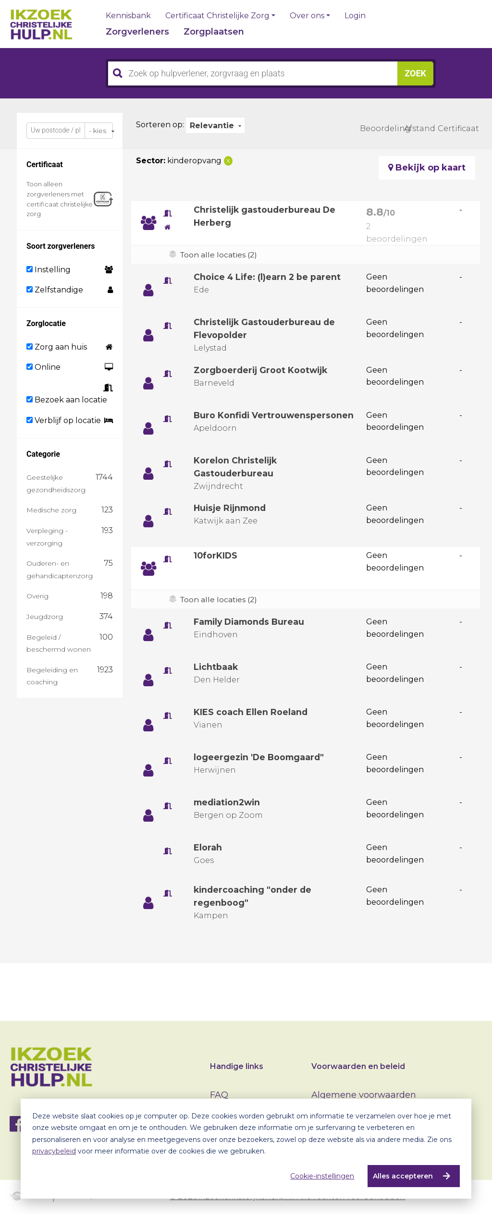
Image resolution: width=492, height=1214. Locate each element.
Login (355, 16)
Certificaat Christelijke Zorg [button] (217, 16)
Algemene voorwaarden (363, 1095)
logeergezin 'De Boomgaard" (260, 757)
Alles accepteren (403, 1176)
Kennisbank (128, 16)
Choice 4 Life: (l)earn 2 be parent (269, 277)
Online (43, 367)
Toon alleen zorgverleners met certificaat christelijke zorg (59, 199)
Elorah (208, 847)
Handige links (236, 1066)
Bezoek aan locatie (66, 399)
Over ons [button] (307, 16)
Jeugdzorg (44, 616)
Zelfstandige (54, 289)
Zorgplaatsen (214, 31)
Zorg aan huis (56, 347)
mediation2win (229, 802)
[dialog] (246, 1149)
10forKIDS (216, 555)
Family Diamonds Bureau (251, 622)
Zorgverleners (137, 31)
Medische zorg (51, 510)
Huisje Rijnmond (232, 508)
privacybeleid (54, 1151)
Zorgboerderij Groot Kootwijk (262, 370)
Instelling (48, 269)
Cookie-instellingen (322, 1176)
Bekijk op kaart (427, 167)
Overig (37, 596)
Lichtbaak (216, 667)
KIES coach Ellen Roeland (251, 712)
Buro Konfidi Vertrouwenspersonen (275, 415)
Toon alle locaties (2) (219, 254)
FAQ (219, 1095)
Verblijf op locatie (63, 420)
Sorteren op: (160, 124)
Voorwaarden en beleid (358, 1066)
